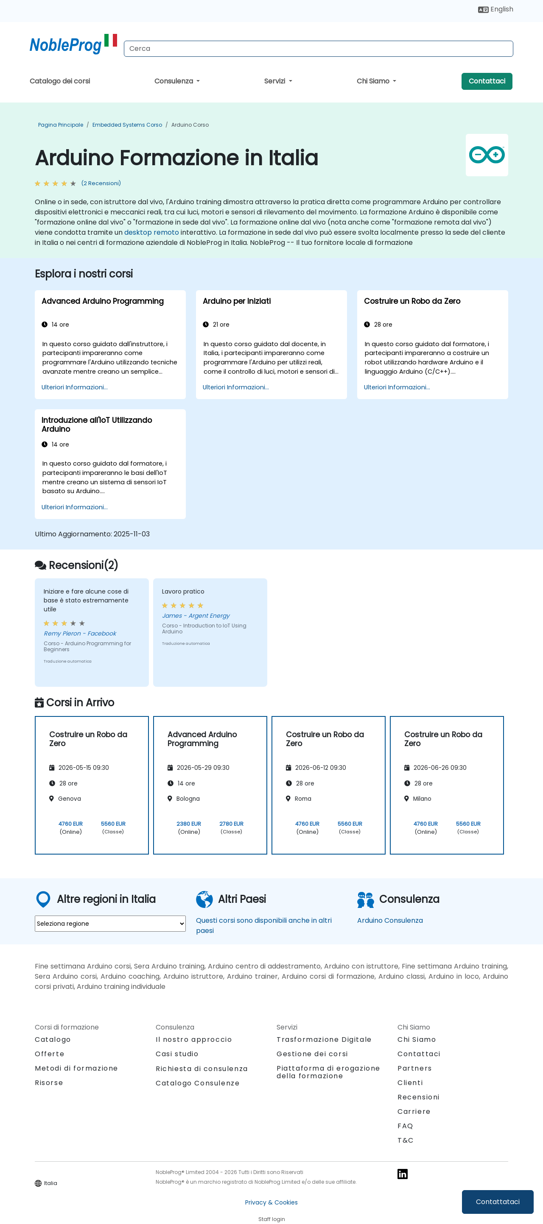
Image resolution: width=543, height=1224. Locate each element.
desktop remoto (151, 232)
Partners (414, 1068)
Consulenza (174, 81)
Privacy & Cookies (271, 1202)
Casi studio (177, 1054)
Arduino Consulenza (390, 920)
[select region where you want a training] (110, 924)
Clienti (410, 1083)
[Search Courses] (318, 49)
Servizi (275, 81)
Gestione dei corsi (312, 1054)
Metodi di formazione (76, 1068)
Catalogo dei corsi (60, 81)
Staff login (271, 1219)
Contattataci (498, 1202)
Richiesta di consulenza (202, 1069)
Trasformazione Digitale (324, 1039)
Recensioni (418, 1097)
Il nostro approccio (194, 1039)
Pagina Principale (60, 124)
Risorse (49, 1083)
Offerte (49, 1054)
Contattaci (487, 81)
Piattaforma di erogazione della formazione (329, 1072)
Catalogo (53, 1039)
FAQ (405, 1126)
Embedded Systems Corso (127, 124)
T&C (405, 1140)
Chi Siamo (374, 81)
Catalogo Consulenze (198, 1083)
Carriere (414, 1111)
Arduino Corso (190, 124)
